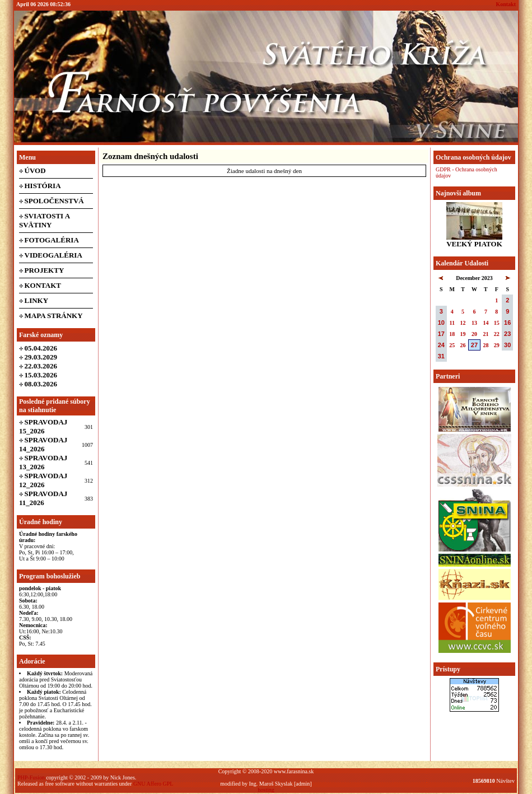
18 (452, 334)
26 (463, 345)
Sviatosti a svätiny (44, 220)
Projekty (44, 270)
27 (474, 345)
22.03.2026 (41, 366)
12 (463, 323)
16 (507, 322)
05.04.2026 (41, 348)
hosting (266, 790)
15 (497, 323)
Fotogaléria (52, 240)
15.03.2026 (41, 375)
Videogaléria (53, 255)
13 (474, 323)
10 (441, 322)
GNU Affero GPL (153, 784)
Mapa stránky (54, 315)
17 (441, 333)
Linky (37, 300)
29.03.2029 (41, 357)
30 (507, 345)
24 (441, 345)
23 (507, 333)
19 (463, 334)
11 (451, 323)
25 (452, 345)
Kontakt (506, 4)
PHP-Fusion (31, 777)
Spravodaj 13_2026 (43, 462)
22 (497, 334)
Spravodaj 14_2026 (43, 444)
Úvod (35, 170)
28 (485, 345)
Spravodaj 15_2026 (43, 426)
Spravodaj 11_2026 (43, 498)
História (43, 185)
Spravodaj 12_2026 (43, 480)
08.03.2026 (41, 384)
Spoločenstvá (54, 201)
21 (485, 334)
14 (485, 323)
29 (497, 345)
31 (441, 356)
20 (474, 334)
